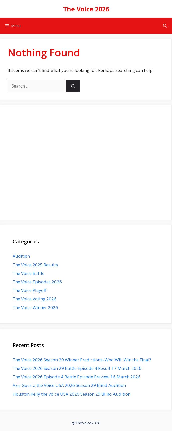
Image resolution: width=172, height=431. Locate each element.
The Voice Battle (28, 273)
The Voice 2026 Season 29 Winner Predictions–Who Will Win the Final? (82, 360)
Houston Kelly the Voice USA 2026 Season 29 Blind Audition (71, 394)
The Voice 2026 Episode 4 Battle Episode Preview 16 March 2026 (76, 377)
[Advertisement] (86, 166)
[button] (165, 26)
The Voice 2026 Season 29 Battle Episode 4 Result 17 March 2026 (77, 368)
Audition (21, 256)
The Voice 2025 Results (35, 265)
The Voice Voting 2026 (34, 299)
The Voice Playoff (29, 290)
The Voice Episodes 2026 (37, 282)
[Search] (73, 86)
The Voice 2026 (86, 9)
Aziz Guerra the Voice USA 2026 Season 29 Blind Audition (69, 385)
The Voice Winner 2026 (35, 307)
